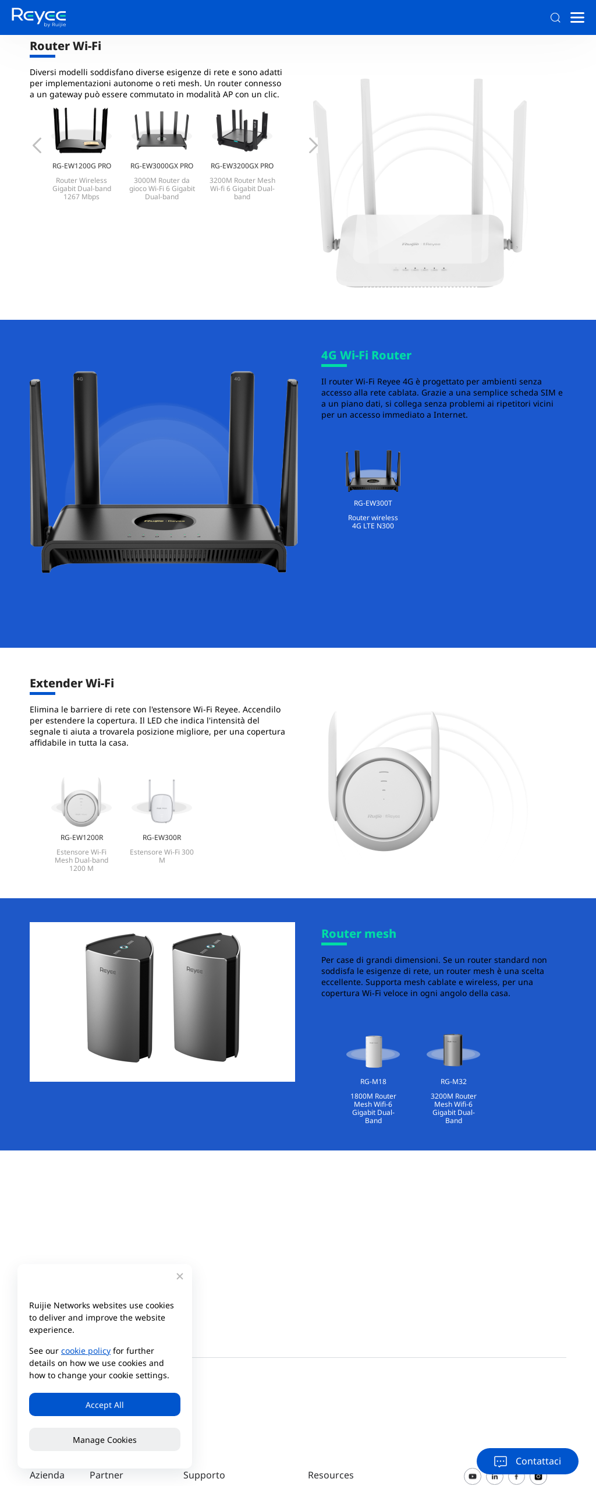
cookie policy (86, 1350)
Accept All (105, 1404)
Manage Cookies (105, 1439)
